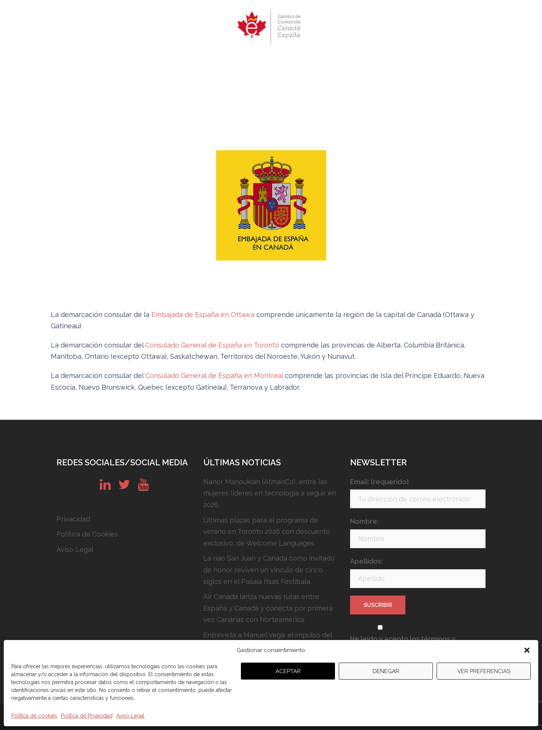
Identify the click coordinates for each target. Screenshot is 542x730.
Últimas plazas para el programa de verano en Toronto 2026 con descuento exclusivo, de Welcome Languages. (266, 531)
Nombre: (364, 521)
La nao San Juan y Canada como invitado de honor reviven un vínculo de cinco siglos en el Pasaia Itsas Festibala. (269, 569)
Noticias (366, 62)
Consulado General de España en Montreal (215, 375)
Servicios (277, 62)
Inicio (97, 62)
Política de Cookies (87, 534)
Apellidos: (366, 561)
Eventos (189, 62)
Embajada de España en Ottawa (203, 315)
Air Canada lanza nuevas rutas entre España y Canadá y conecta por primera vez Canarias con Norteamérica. (268, 608)
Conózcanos (323, 62)
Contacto (404, 62)
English (441, 62)
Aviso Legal (130, 716)
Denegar (386, 671)
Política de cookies (34, 716)
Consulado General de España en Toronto (213, 345)
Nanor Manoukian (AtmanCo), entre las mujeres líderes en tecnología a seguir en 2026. (269, 493)
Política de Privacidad (87, 716)
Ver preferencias (483, 671)
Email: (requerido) (379, 482)
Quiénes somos (141, 62)
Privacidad (73, 519)
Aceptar (288, 671)
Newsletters (233, 62)
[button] (527, 650)
